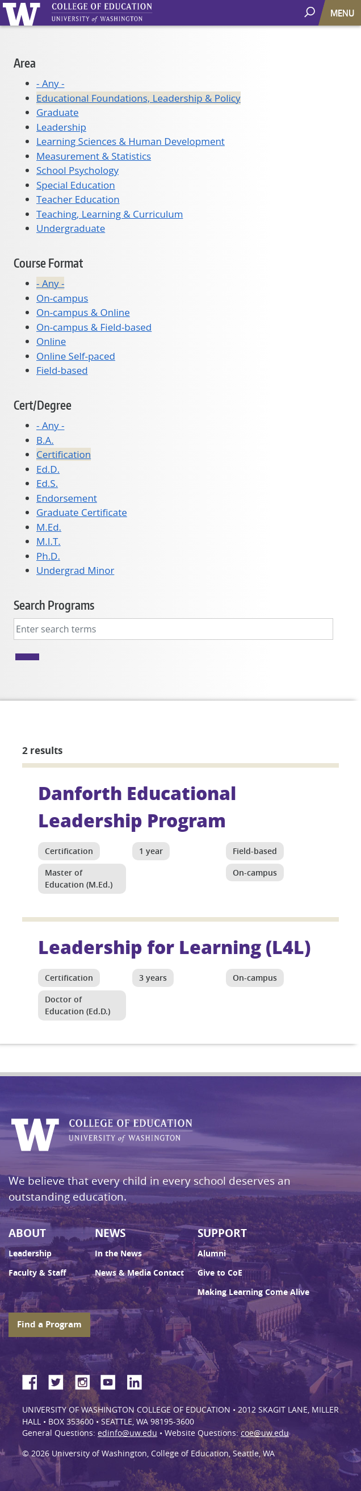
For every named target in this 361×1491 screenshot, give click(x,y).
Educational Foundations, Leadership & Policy (138, 98)
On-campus (62, 298)
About (27, 1233)
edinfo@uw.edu (127, 1433)
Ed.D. (48, 469)
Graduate (57, 112)
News (110, 1233)
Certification (63, 454)
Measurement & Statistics (93, 156)
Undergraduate (70, 228)
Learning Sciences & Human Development (130, 141)
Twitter (60, 1380)
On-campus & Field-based (94, 327)
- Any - (50, 83)
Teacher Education (78, 199)
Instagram (86, 1380)
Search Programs (54, 605)
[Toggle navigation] (343, 13)
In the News (118, 1253)
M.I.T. (48, 541)
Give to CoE (220, 1272)
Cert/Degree (43, 405)
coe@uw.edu (265, 1433)
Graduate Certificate (81, 512)
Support (222, 1233)
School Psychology (77, 170)
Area (25, 62)
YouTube (112, 1380)
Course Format (48, 262)
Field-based (62, 370)
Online (51, 341)
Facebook (34, 1380)
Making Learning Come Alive (253, 1292)
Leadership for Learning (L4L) (174, 947)
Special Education (75, 184)
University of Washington (23, 13)
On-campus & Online (83, 312)
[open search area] (311, 12)
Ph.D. (48, 556)
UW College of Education (122, 13)
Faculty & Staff (37, 1272)
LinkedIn (138, 1380)
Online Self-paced (75, 356)
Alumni (212, 1253)
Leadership (61, 127)
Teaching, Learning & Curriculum (109, 213)
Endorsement (66, 498)
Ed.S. (47, 483)
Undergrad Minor (75, 570)
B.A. (45, 440)
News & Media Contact (139, 1272)
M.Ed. (48, 527)
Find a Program (49, 1324)
